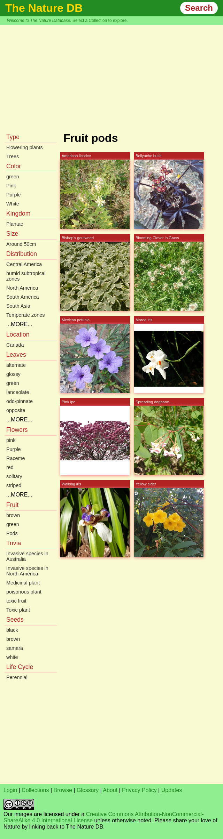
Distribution (21, 253)
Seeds (15, 619)
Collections (35, 790)
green (12, 176)
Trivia (13, 543)
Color (13, 166)
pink (10, 440)
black (12, 630)
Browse (63, 790)
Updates (171, 790)
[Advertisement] (111, 77)
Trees (12, 156)
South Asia (18, 306)
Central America (24, 264)
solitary (14, 476)
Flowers (17, 429)
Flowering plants (24, 147)
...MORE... (19, 324)
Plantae (14, 224)
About (110, 790)
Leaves (16, 354)
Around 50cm (21, 244)
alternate (16, 365)
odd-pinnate (19, 401)
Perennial (17, 677)
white (12, 657)
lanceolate (17, 392)
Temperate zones (25, 315)
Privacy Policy (139, 790)
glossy (13, 374)
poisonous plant (23, 592)
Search (199, 8)
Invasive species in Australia (27, 556)
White (12, 204)
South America (22, 297)
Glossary (88, 790)
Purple (13, 194)
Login (10, 790)
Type (13, 137)
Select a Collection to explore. (100, 20)
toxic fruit (16, 601)
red (10, 467)
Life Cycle (19, 666)
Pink (11, 185)
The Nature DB (44, 8)
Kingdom (18, 213)
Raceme (15, 458)
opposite (15, 410)
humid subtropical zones (26, 276)
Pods (12, 533)
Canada (15, 345)
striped (13, 485)
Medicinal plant (23, 583)
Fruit (12, 504)
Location (18, 334)
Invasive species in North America (27, 570)
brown (13, 515)
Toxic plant (18, 610)
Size (12, 233)
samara (14, 648)
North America (22, 288)
